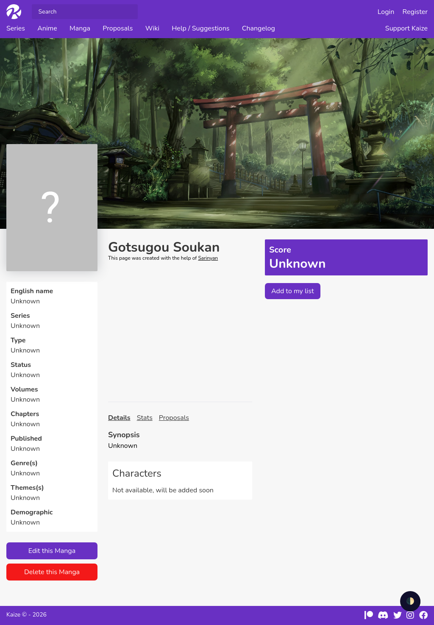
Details (119, 417)
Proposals (118, 28)
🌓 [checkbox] (410, 601)
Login (386, 12)
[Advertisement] (180, 331)
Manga (80, 28)
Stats (145, 417)
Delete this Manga (52, 572)
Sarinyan (208, 258)
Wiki (152, 28)
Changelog (258, 28)
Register (415, 12)
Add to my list (292, 291)
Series (15, 28)
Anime (47, 28)
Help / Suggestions (200, 28)
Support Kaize (406, 28)
